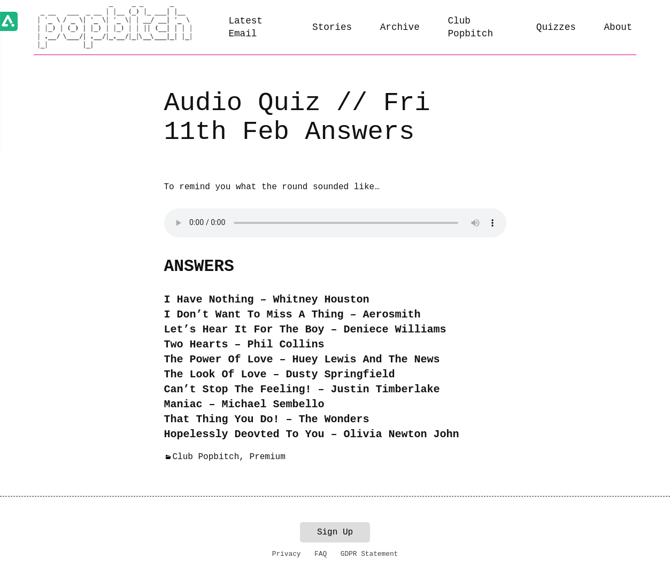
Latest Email (245, 27)
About (618, 27)
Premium (268, 457)
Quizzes (556, 27)
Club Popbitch (470, 27)
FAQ (320, 554)
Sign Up (335, 532)
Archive (400, 27)
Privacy (286, 554)
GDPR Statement (369, 554)
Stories (332, 27)
